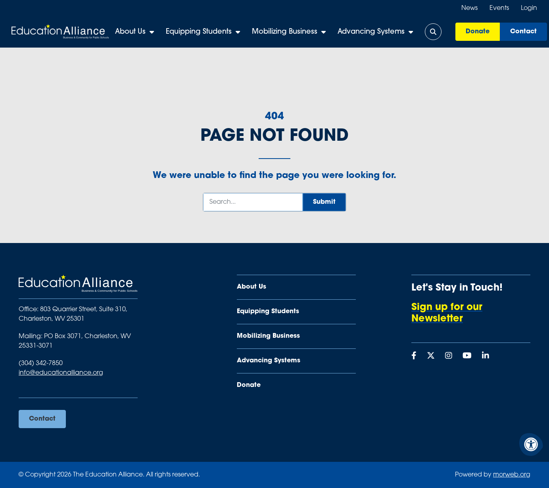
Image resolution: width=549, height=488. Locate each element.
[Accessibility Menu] (531, 444)
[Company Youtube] (467, 356)
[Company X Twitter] (431, 356)
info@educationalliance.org (61, 373)
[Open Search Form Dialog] (435, 31)
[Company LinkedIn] (485, 356)
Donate (479, 32)
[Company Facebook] (414, 356)
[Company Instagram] (448, 356)
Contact (525, 32)
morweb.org (511, 475)
